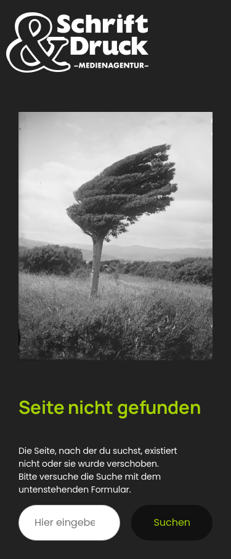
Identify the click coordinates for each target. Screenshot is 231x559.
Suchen (171, 522)
